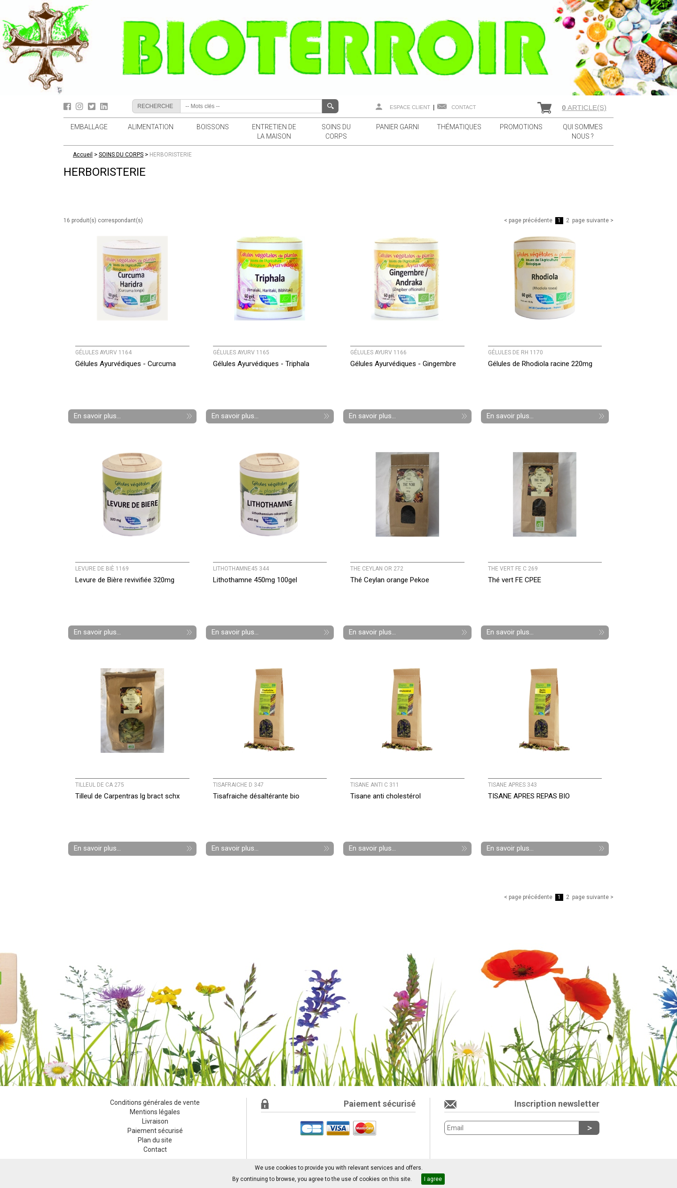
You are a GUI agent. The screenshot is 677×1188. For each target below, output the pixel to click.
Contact (463, 107)
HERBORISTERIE (171, 154)
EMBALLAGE (89, 127)
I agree (433, 1179)
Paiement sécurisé (155, 1130)
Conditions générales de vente (155, 1102)
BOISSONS (213, 127)
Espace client (410, 107)
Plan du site (155, 1140)
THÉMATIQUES (459, 127)
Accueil (83, 154)
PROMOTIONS (521, 127)
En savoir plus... (97, 416)
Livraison (155, 1121)
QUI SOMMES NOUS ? (583, 131)
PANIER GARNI (397, 127)
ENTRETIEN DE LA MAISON (274, 131)
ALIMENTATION (150, 127)
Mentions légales (155, 1112)
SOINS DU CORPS (336, 131)
